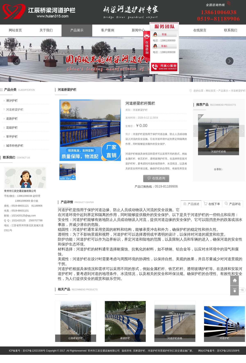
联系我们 (230, 30)
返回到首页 (234, 280)
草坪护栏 (12, 136)
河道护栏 (224, 338)
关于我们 (46, 30)
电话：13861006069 (164, 40)
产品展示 (76, 30)
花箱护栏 (12, 127)
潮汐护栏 (12, 100)
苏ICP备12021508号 (34, 350)
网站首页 (15, 30)
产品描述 (191, 203)
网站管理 (241, 358)
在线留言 (199, 30)
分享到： (219, 169)
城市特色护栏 (14, 145)
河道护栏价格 (219, 151)
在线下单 (212, 203)
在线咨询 (156, 178)
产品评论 (232, 203)
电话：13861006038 (164, 52)
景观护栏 (165, 350)
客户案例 (107, 30)
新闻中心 (138, 30)
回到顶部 (234, 290)
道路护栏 (12, 118)
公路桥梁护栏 (75, 338)
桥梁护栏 (125, 338)
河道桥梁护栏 (14, 109)
